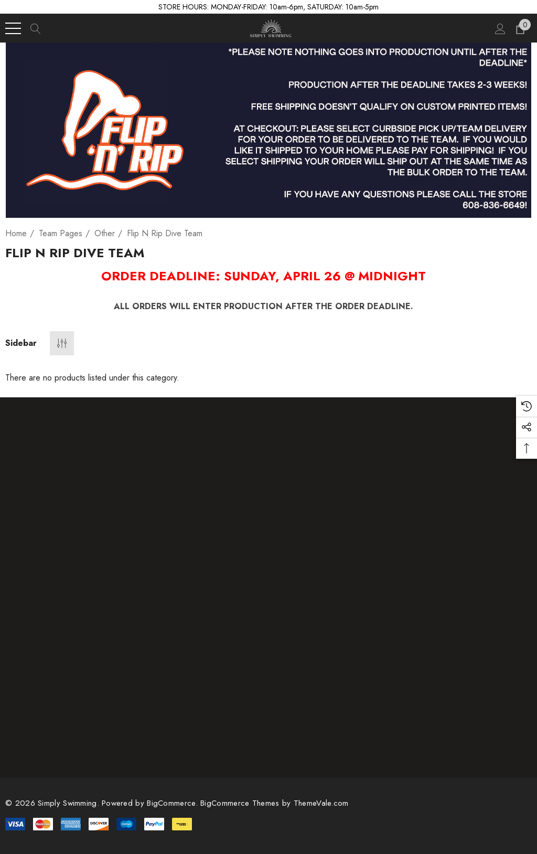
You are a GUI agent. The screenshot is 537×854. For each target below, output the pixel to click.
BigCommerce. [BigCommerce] (173, 803)
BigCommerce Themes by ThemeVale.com (274, 803)
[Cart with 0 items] (519, 28)
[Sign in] (499, 28)
